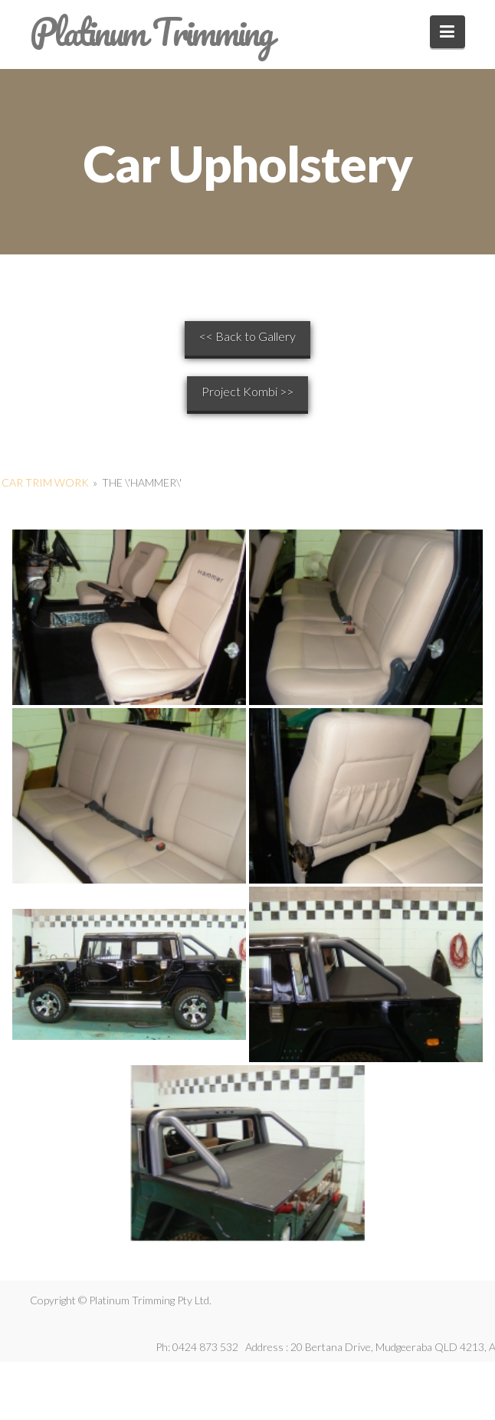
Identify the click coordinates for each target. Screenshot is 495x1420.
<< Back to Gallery (247, 336)
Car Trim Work (45, 482)
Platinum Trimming (151, 32)
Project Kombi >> (247, 391)
